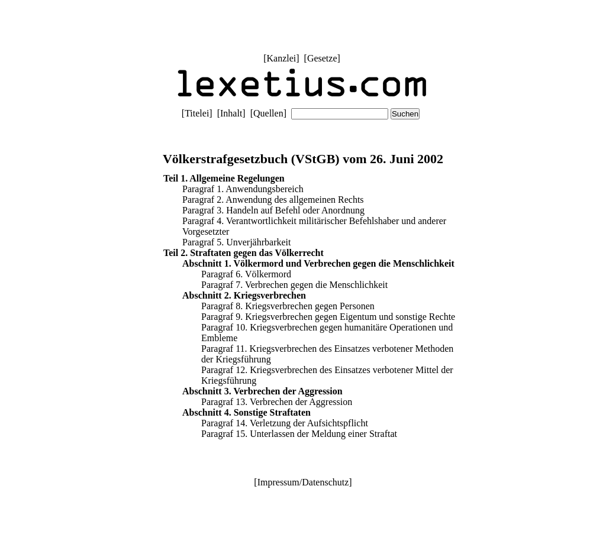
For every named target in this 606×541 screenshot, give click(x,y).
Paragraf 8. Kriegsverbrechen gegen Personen (288, 306)
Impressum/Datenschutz (303, 482)
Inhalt (231, 113)
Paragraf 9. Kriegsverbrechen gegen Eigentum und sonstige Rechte (328, 317)
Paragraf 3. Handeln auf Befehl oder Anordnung (273, 210)
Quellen (268, 113)
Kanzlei (281, 58)
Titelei (197, 113)
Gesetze (322, 58)
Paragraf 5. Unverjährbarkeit (236, 242)
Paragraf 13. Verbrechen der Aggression (276, 402)
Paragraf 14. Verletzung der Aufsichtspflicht (284, 423)
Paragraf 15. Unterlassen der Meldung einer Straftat (299, 434)
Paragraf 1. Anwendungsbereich (243, 189)
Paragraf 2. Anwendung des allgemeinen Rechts (273, 200)
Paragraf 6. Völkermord (246, 274)
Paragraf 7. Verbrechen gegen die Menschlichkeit (294, 285)
